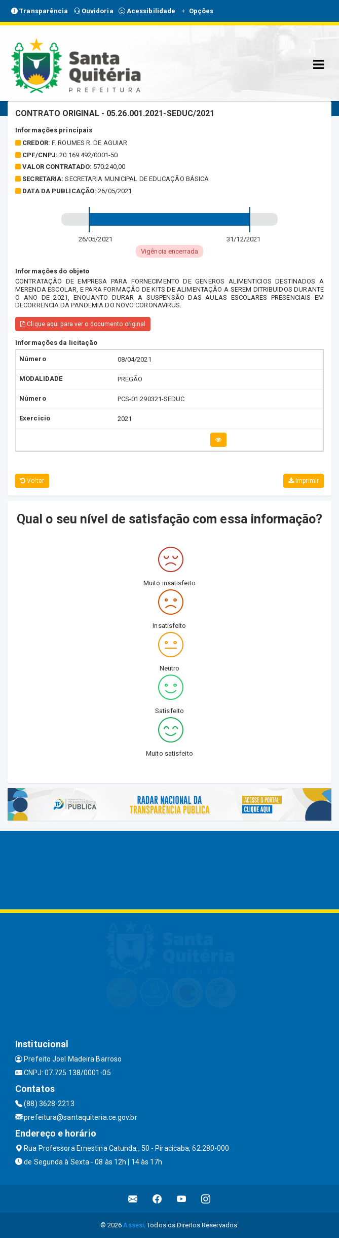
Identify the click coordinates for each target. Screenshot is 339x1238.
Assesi (133, 1225)
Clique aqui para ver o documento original (82, 324)
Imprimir (303, 480)
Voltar (32, 480)
